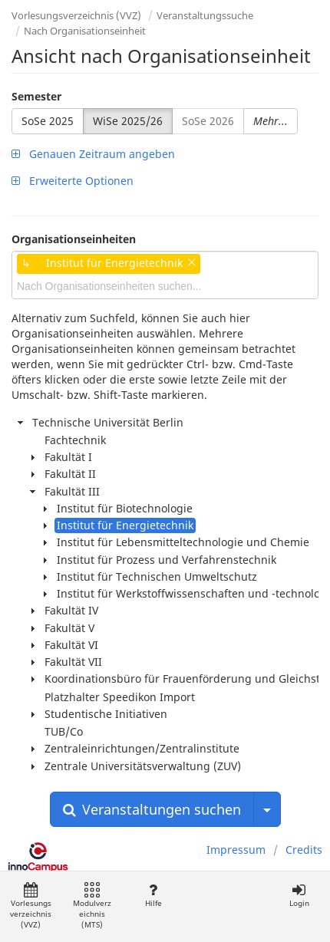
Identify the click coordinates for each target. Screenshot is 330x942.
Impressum (236, 849)
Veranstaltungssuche (205, 15)
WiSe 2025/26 (128, 121)
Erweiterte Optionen (73, 180)
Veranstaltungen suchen (152, 809)
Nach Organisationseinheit (85, 31)
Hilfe (153, 895)
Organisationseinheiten (74, 239)
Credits (303, 849)
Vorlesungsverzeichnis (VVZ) (76, 15)
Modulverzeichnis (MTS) (92, 906)
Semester (36, 96)
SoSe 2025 (47, 121)
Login (298, 895)
